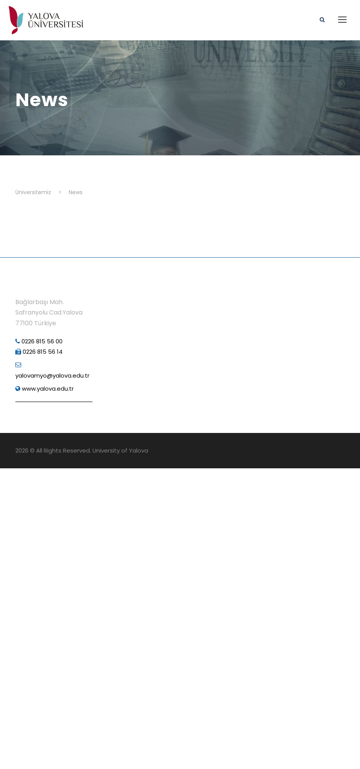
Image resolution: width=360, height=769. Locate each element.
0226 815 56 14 (39, 352)
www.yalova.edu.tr (44, 388)
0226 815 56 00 (39, 341)
